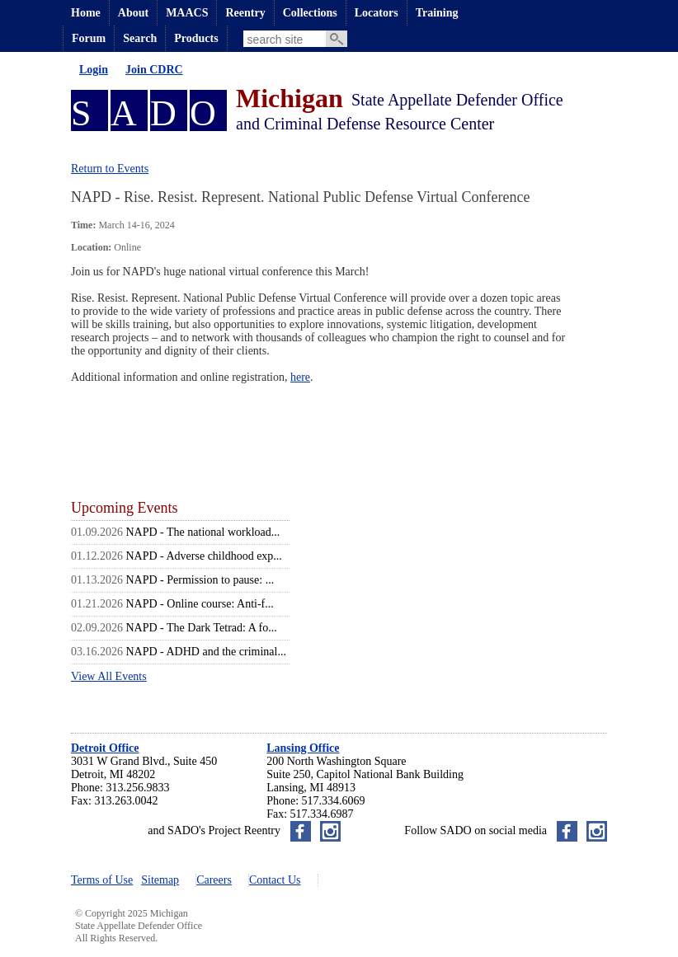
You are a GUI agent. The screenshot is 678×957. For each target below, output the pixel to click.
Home (86, 13)
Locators (376, 13)
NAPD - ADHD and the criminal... (206, 651)
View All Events (109, 676)
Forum (89, 38)
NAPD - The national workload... (203, 532)
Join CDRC (154, 69)
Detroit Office (105, 748)
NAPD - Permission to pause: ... (200, 580)
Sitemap (160, 880)
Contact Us (275, 880)
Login (93, 69)
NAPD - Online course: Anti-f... (200, 604)
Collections (310, 13)
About (133, 13)
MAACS (187, 13)
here (300, 377)
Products (196, 38)
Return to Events (109, 168)
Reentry (245, 13)
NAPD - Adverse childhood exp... (204, 556)
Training (437, 13)
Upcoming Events (124, 508)
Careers (214, 880)
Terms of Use (102, 880)
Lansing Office (302, 748)
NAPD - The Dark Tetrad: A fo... (201, 628)
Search (140, 38)
